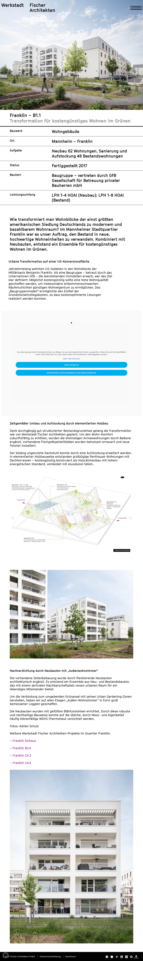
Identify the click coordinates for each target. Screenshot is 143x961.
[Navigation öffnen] (136, 8)
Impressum (70, 956)
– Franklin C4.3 (20, 755)
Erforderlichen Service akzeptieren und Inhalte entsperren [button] (71, 373)
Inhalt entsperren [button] (71, 365)
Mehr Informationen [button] (71, 359)
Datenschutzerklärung (50, 956)
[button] (12, 517)
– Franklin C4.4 (20, 763)
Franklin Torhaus (24, 740)
